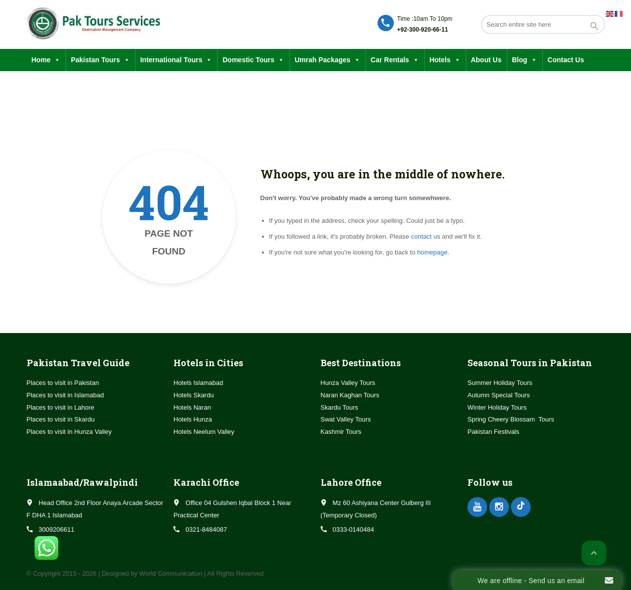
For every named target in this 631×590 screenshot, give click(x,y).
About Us (486, 60)
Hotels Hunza (192, 419)
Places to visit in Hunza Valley (69, 431)
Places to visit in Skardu (61, 419)
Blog (524, 60)
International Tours (176, 60)
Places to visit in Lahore (60, 407)
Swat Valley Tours (346, 419)
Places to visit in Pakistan (63, 382)
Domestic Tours (253, 60)
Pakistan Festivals (493, 431)
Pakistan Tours (100, 60)
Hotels (445, 60)
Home (46, 60)
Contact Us (565, 60)
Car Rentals (395, 60)
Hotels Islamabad (198, 382)
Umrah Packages (327, 60)
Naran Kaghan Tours (350, 395)
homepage (432, 252)
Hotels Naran (192, 407)
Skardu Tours (339, 407)
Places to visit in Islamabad (65, 395)
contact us (425, 236)
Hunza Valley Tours (348, 382)
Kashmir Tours (341, 431)
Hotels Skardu (193, 395)
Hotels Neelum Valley (203, 431)
